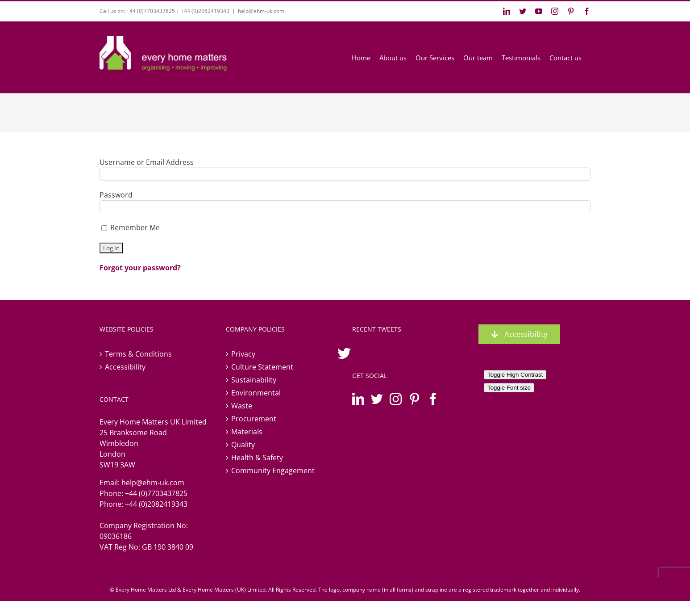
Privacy (243, 354)
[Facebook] (433, 399)
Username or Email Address (147, 162)
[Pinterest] (414, 399)
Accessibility (125, 367)
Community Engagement (273, 470)
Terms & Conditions (138, 354)
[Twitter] (377, 399)
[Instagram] (396, 399)
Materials (246, 432)
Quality (243, 445)
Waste (241, 406)
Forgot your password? (140, 268)
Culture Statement (262, 367)
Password (116, 195)
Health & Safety (257, 457)
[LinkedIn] (358, 399)
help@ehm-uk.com (261, 11)
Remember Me (130, 227)
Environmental (256, 393)
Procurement (253, 419)
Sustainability (253, 380)
